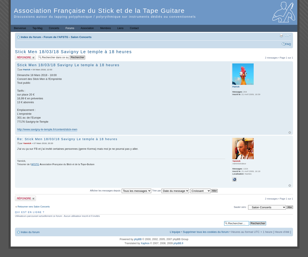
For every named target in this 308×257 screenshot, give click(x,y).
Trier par (170, 190)
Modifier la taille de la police (288, 36)
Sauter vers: (240, 207)
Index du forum (31, 37)
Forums (69, 28)
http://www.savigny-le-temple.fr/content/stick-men (47, 129)
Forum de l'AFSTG (56, 37)
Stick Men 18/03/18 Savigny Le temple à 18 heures (73, 51)
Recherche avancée (279, 223)
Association (87, 28)
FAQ (288, 44)
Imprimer (281, 36)
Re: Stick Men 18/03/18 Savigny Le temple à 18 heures (67, 139)
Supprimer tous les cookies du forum (206, 232)
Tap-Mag (38, 28)
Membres (105, 28)
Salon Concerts (81, 37)
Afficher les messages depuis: (120, 190)
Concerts (54, 28)
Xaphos (145, 243)
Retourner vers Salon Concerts (34, 206)
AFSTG (35, 164)
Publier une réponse (25, 57)
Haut (290, 132)
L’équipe (175, 232)
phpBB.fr (178, 243)
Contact (134, 28)
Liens (120, 28)
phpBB (138, 239)
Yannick (27, 143)
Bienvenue (20, 28)
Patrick (26, 69)
